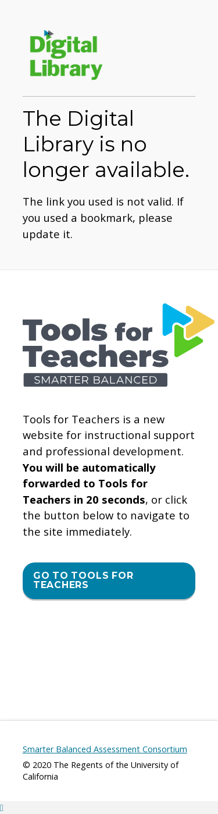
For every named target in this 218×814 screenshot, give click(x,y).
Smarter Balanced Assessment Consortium (105, 749)
